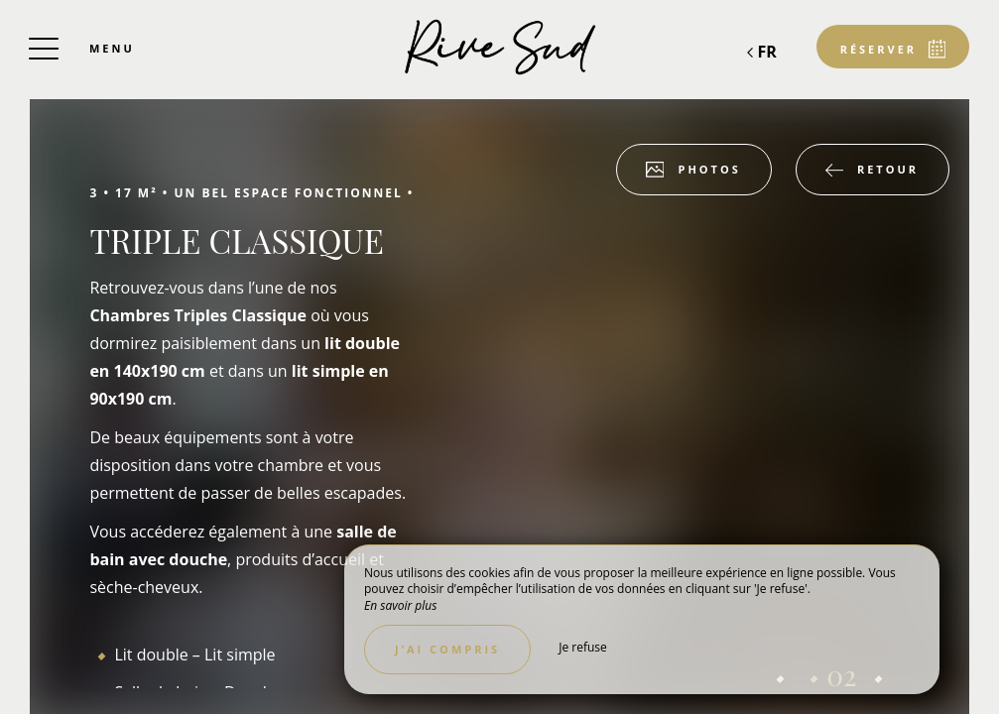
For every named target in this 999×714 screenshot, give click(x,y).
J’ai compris (447, 649)
